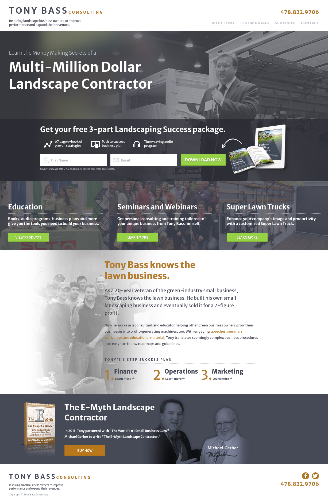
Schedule (285, 23)
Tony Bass (56, 10)
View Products (28, 237)
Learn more (125, 379)
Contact (310, 23)
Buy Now (84, 451)
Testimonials (254, 23)
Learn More (137, 237)
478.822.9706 (299, 12)
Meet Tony (223, 23)
